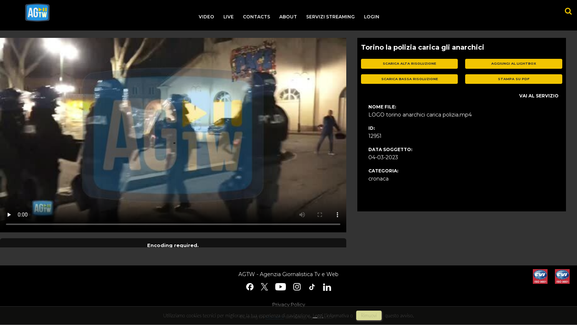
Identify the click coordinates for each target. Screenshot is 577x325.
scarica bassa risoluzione (409, 79)
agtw (37, 12)
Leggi (318, 315)
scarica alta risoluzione (409, 63)
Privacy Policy (288, 304)
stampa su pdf (514, 79)
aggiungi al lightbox (513, 63)
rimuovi (369, 315)
